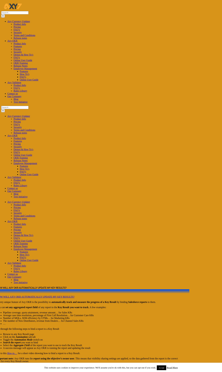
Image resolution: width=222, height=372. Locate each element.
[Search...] (15, 12)
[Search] (3, 16)
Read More (172, 367)
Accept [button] (161, 368)
